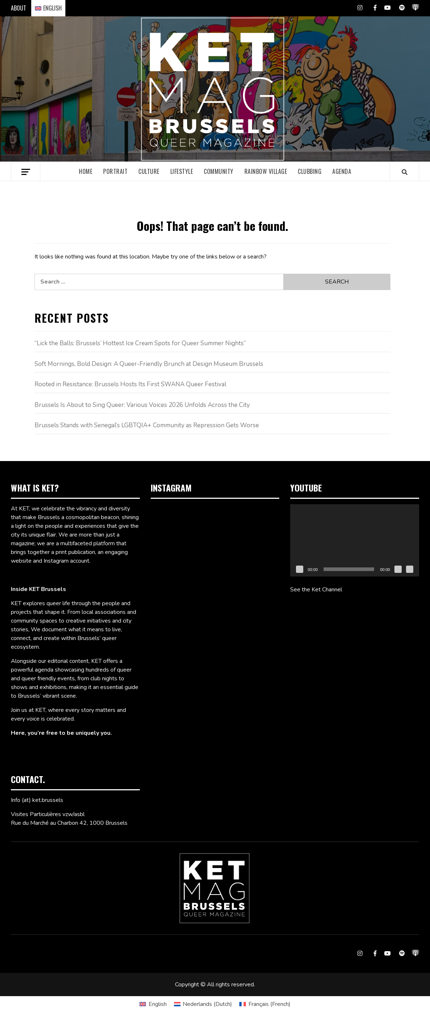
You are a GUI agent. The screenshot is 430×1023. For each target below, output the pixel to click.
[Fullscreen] (409, 569)
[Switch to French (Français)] (265, 1004)
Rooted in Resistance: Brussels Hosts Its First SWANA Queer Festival (130, 384)
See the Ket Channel (316, 590)
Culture (148, 171)
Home (85, 171)
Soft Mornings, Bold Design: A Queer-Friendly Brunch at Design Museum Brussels (149, 364)
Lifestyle (181, 171)
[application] (354, 540)
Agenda (341, 171)
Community (219, 171)
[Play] (299, 569)
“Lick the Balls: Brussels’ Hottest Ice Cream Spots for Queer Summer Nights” (140, 343)
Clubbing (309, 171)
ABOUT (18, 8)
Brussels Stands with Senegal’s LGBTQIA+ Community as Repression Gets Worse (147, 425)
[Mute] (398, 569)
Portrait (115, 171)
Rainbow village (265, 171)
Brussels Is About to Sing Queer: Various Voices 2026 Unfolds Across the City (142, 405)
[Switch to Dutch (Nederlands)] (203, 1004)
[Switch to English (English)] (153, 1004)
